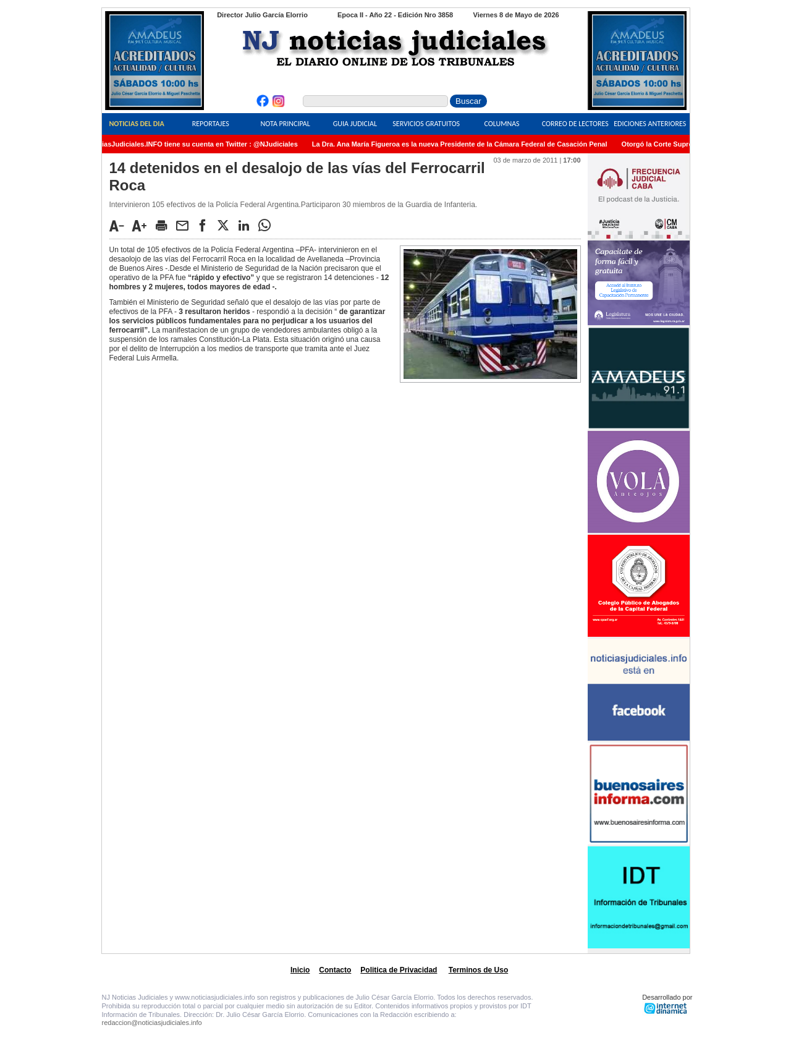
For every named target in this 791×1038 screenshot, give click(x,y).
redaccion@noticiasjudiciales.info (152, 1022)
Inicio (300, 970)
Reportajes (210, 123)
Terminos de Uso (478, 970)
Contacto (335, 970)
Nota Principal (285, 123)
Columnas (501, 123)
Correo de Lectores (575, 123)
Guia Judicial (355, 123)
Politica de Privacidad (398, 970)
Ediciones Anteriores (650, 123)
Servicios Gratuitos (426, 123)
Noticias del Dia (136, 123)
